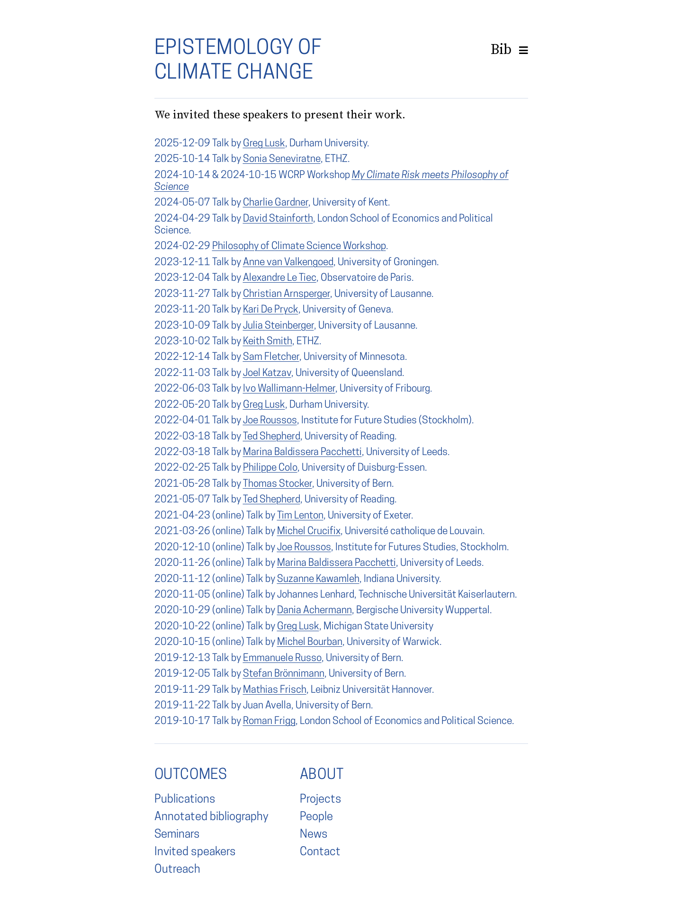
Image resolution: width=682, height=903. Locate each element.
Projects (320, 799)
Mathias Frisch (274, 690)
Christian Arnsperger (286, 294)
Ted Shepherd (271, 437)
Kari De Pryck (270, 310)
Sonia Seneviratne (282, 159)
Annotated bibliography (211, 817)
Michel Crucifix (309, 531)
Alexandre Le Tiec (279, 278)
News (314, 834)
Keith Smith (267, 342)
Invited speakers (195, 852)
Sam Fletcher (271, 357)
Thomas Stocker (277, 484)
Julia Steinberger (278, 326)
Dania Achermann (314, 611)
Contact (320, 852)
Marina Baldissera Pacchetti (302, 452)
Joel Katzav (267, 373)
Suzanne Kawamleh (318, 579)
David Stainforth (278, 219)
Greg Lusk (264, 144)
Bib (501, 49)
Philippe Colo (270, 468)
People (316, 817)
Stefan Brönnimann (283, 674)
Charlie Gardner (275, 203)
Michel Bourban (309, 642)
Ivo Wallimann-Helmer (289, 389)
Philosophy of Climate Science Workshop (299, 246)
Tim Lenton (300, 516)
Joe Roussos (270, 421)
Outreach (177, 870)
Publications (184, 799)
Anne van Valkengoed (288, 263)
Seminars (177, 834)
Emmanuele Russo (282, 658)
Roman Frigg (269, 721)
